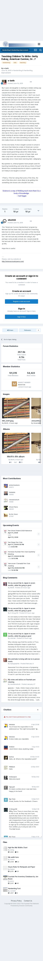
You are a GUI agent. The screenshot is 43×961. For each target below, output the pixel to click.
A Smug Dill (13, 809)
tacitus (11, 757)
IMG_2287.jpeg (8, 421)
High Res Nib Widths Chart (17, 847)
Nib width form (13, 857)
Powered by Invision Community (21, 905)
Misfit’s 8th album (16, 456)
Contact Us (28, 901)
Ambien (11, 747)
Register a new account (21, 301)
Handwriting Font (14, 888)
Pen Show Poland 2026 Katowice (20, 530)
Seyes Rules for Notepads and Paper (21, 867)
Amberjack (13, 777)
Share (10, 330)
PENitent (12, 767)
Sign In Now (21, 317)
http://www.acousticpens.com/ (13, 261)
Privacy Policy (16, 901)
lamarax (12, 724)
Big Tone (12, 799)
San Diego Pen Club (15, 542)
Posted (15, 83)
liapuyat (12, 787)
